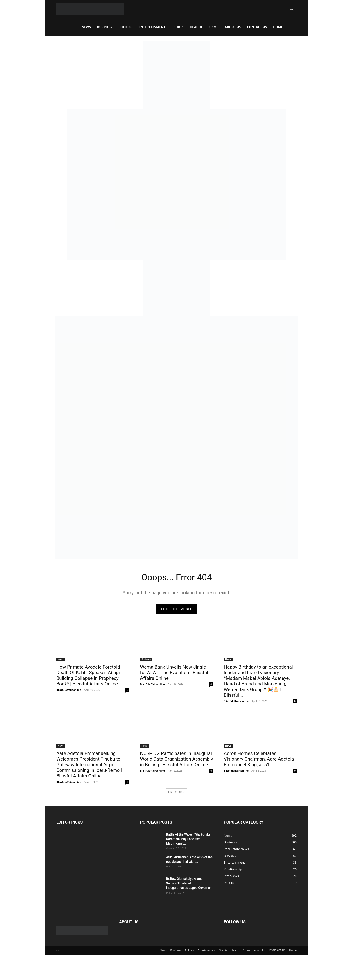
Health (196, 27)
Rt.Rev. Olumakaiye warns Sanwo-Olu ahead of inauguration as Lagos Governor (188, 883)
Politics (125, 27)
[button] (291, 9)
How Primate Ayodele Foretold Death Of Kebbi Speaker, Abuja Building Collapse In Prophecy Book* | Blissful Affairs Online (88, 675)
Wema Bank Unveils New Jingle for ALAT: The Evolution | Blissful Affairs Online (174, 672)
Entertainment (152, 27)
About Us (233, 27)
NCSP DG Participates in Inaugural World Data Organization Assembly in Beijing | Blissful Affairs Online (176, 759)
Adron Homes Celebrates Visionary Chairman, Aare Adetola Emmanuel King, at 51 (259, 759)
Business (104, 27)
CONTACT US (257, 27)
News (86, 27)
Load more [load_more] (176, 792)
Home (278, 27)
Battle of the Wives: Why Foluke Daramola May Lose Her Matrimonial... (188, 839)
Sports (178, 27)
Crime (213, 27)
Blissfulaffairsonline (68, 690)
